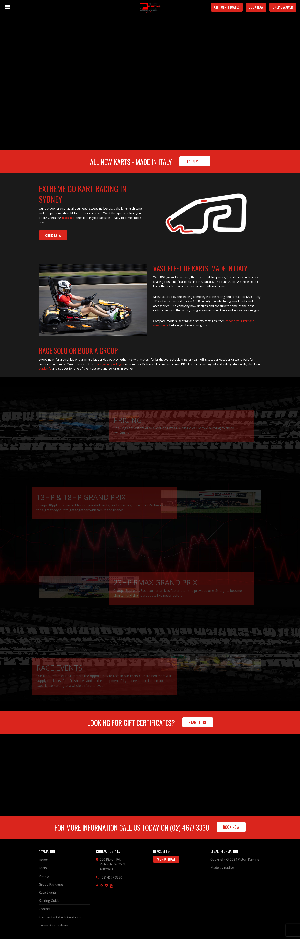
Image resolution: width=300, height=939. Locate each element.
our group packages (110, 364)
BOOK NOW (53, 235)
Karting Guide (49, 900)
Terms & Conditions (54, 925)
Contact (44, 909)
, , (113, 864)
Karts (43, 868)
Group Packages (51, 884)
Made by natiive (222, 867)
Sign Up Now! (166, 859)
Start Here (197, 722)
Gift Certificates (227, 7)
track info (68, 218)
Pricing (44, 876)
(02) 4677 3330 (189, 827)
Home (43, 860)
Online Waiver (283, 7)
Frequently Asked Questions (60, 917)
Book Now (256, 7)
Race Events (48, 892)
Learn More (194, 161)
